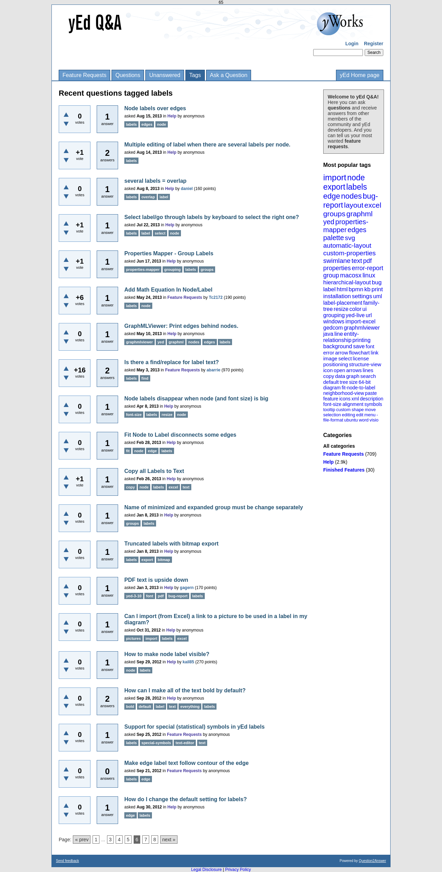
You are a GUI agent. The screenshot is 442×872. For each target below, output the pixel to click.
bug (377, 282)
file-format (333, 420)
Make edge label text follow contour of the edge (186, 763)
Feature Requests (84, 75)
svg (350, 237)
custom (343, 409)
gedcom (333, 328)
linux (369, 275)
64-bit (364, 382)
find (145, 378)
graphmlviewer (362, 328)
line (338, 334)
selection (332, 414)
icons (344, 398)
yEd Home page (359, 75)
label (329, 289)
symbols (373, 404)
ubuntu (351, 420)
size (353, 382)
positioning (335, 364)
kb (367, 289)
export (334, 186)
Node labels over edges (155, 108)
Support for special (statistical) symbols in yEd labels (194, 727)
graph (352, 376)
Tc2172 (216, 297)
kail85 (188, 662)
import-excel (360, 321)
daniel (187, 188)
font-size (332, 404)
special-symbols (156, 743)
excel (372, 205)
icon (328, 370)
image (330, 358)
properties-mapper (345, 226)
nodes (351, 196)
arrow (341, 353)
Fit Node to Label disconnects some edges (180, 435)
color (355, 309)
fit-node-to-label (358, 387)
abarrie (213, 370)
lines (368, 370)
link (375, 353)
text (357, 260)
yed (328, 222)
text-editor (184, 743)
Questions (127, 75)
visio (373, 420)
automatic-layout (347, 245)
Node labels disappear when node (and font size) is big (196, 398)
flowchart (359, 353)
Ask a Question (229, 75)
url (369, 315)
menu (370, 414)
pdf (367, 260)
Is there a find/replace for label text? (171, 362)
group (331, 275)
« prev (81, 839)
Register (373, 43)
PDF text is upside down (156, 580)
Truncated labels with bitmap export (171, 544)
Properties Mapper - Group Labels (168, 253)
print (377, 289)
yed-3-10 (134, 596)
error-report (367, 268)
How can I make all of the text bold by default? (185, 690)
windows (333, 321)
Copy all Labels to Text (154, 471)
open (339, 370)
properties (337, 268)
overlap (148, 197)
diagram (332, 387)
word (363, 420)
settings (362, 296)
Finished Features (344, 470)
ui (364, 309)
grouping (334, 315)
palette (333, 237)
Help (328, 462)
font (370, 346)
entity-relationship (341, 337)
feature (330, 398)
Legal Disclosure (206, 869)
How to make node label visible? (166, 654)
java (328, 334)
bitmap (164, 560)
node (356, 177)
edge (331, 196)
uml (377, 296)
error (328, 353)
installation (337, 296)
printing (362, 340)
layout (353, 205)
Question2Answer (372, 861)
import (334, 177)
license (361, 358)
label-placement (342, 303)
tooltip (329, 409)
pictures (133, 638)
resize (341, 309)
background (337, 346)
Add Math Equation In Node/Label (168, 290)
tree (344, 382)
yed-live (355, 315)
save (359, 346)
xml (355, 398)
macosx (351, 275)
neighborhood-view (343, 393)
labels (356, 186)
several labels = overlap (155, 181)
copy (328, 376)
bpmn (356, 289)
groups (334, 214)
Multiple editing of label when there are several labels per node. (207, 145)
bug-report (178, 596)
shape (358, 409)
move (370, 409)
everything (190, 706)
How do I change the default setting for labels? (185, 799)
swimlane (336, 260)
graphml (359, 214)
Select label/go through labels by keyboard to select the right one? (211, 217)
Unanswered (164, 75)
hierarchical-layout (347, 282)
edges (357, 230)
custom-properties (349, 253)
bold (130, 706)
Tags (195, 75)
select (345, 358)
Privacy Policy (238, 869)
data (340, 376)
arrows (354, 370)
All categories (339, 446)
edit (359, 414)
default (331, 382)
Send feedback (67, 861)
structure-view (365, 364)
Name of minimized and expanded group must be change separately (213, 507)
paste (371, 393)
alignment (353, 404)
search (368, 376)
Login (351, 43)
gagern (187, 587)
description (371, 398)
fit (127, 451)
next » (168, 839)
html (342, 289)
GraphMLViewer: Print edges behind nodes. (181, 326)
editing (348, 414)
